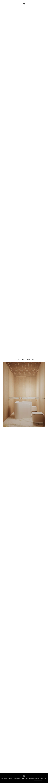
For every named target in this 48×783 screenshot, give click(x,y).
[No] (24, 776)
